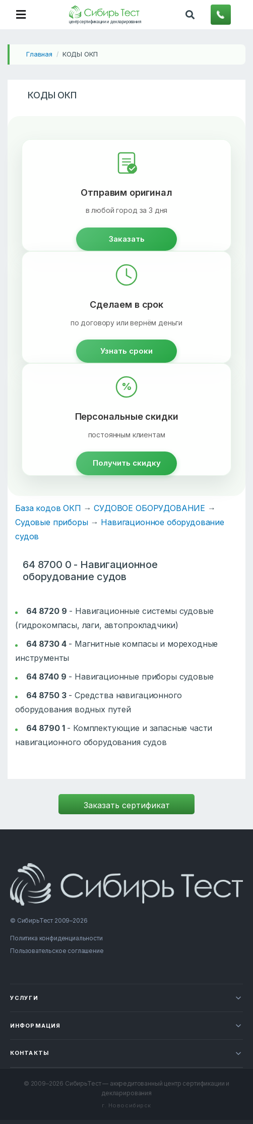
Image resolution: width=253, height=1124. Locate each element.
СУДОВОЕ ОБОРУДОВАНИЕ (149, 508)
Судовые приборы (51, 522)
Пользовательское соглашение (57, 950)
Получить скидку (127, 463)
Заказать (127, 239)
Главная (39, 54)
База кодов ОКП (48, 508)
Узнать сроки (126, 351)
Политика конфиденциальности (56, 938)
